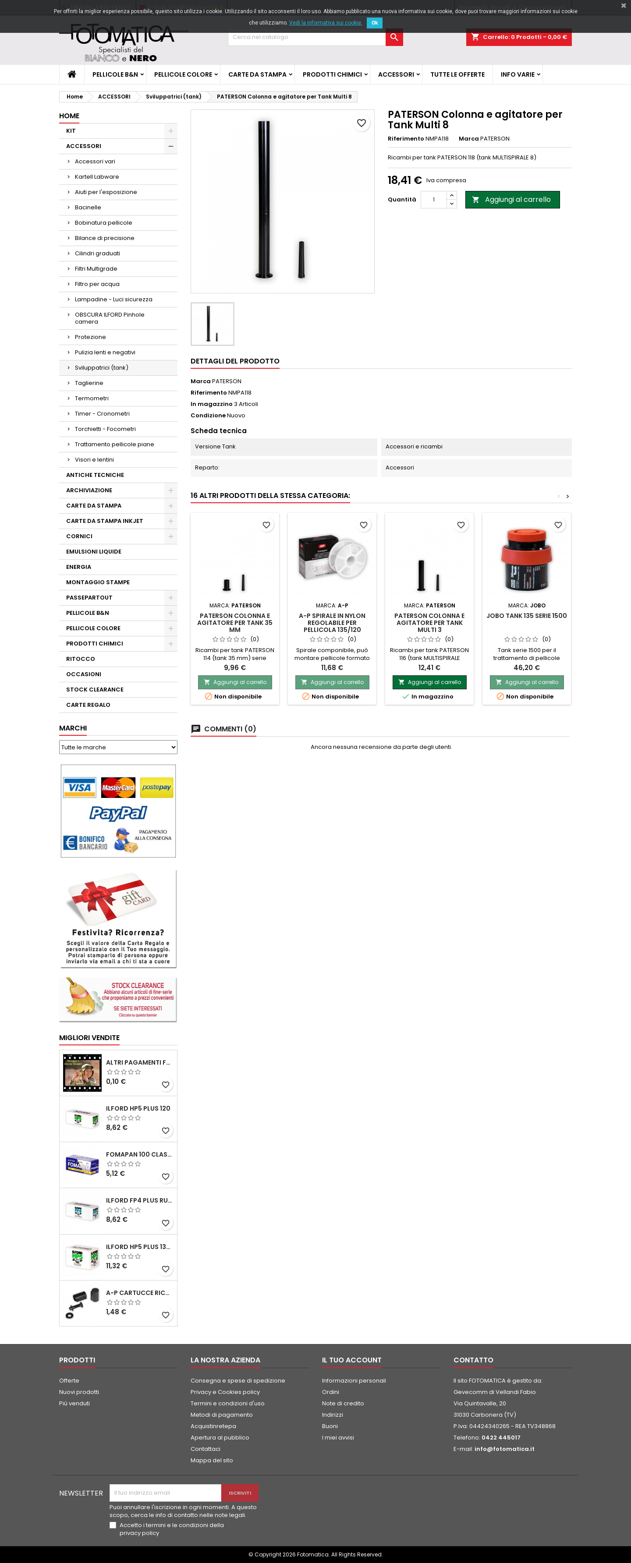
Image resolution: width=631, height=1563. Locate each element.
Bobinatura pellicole (103, 223)
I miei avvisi (338, 1437)
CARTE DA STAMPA (257, 74)
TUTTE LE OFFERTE (457, 74)
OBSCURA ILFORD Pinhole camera (110, 318)
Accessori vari (95, 161)
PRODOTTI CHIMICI (332, 74)
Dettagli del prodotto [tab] (235, 361)
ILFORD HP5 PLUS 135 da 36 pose (140, 1246)
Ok (375, 23)
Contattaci (205, 1449)
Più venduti (74, 1403)
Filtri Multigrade (96, 269)
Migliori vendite (89, 1038)
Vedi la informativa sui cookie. (325, 23)
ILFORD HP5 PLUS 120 (138, 1108)
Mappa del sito (212, 1460)
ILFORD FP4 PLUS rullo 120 (140, 1200)
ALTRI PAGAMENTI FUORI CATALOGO (140, 1062)
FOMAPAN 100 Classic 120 (140, 1154)
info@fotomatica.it (505, 1449)
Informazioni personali (354, 1380)
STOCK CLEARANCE (95, 689)
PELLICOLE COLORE (183, 74)
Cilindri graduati (97, 253)
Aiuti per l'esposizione (106, 192)
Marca (469, 139)
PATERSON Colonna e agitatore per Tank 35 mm (235, 622)
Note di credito (343, 1403)
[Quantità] (434, 199)
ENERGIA (78, 567)
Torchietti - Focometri (105, 429)
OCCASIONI (83, 674)
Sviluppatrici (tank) (101, 367)
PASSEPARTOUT (89, 597)
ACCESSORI (396, 74)
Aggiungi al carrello (511, 199)
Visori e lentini (94, 459)
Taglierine (89, 383)
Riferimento (406, 139)
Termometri (92, 398)
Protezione (90, 337)
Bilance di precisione (105, 238)
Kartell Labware (97, 177)
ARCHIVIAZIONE (89, 490)
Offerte (69, 1380)
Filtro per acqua (97, 284)
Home (69, 116)
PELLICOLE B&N (115, 74)
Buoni (330, 1426)
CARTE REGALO (88, 705)
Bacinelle (88, 207)
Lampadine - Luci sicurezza (113, 299)
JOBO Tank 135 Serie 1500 (526, 615)
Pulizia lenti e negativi (105, 352)
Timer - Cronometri (102, 413)
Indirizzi (332, 1415)
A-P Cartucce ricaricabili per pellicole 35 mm (140, 1292)
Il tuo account (352, 1360)
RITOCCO (80, 659)
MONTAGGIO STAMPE (98, 582)
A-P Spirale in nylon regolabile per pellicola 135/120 (332, 622)
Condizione (208, 416)
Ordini (330, 1392)
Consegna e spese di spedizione (238, 1380)
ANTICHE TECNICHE (95, 475)
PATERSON (226, 381)
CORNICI (79, 536)
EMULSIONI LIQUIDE (93, 551)
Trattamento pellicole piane (114, 444)
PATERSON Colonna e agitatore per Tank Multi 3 (429, 622)
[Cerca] (315, 37)
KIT (71, 131)
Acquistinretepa (213, 1426)
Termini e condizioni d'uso (228, 1403)
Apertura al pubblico (220, 1437)
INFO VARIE (518, 74)
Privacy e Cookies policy (225, 1392)
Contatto (473, 1360)
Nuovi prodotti (79, 1392)
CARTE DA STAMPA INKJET (104, 521)
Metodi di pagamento (222, 1415)
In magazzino (212, 404)
